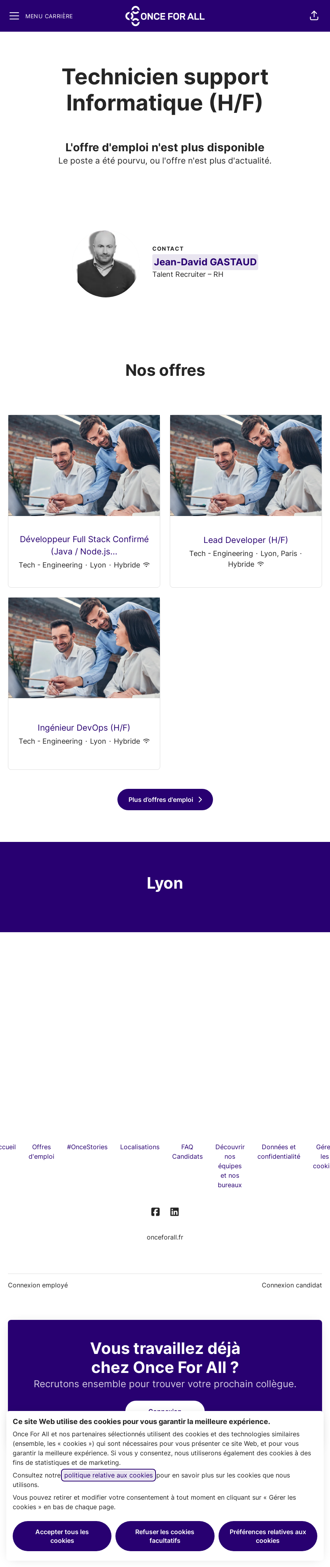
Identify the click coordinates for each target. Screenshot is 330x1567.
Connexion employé (38, 1285)
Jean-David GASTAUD (205, 262)
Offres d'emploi (41, 1151)
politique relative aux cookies (108, 1475)
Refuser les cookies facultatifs (164, 1536)
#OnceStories (87, 1147)
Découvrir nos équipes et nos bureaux (230, 1166)
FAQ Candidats (187, 1151)
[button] (314, 16)
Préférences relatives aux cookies (268, 1536)
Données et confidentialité (278, 1151)
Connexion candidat (292, 1285)
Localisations (139, 1147)
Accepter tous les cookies (62, 1536)
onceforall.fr (165, 1237)
